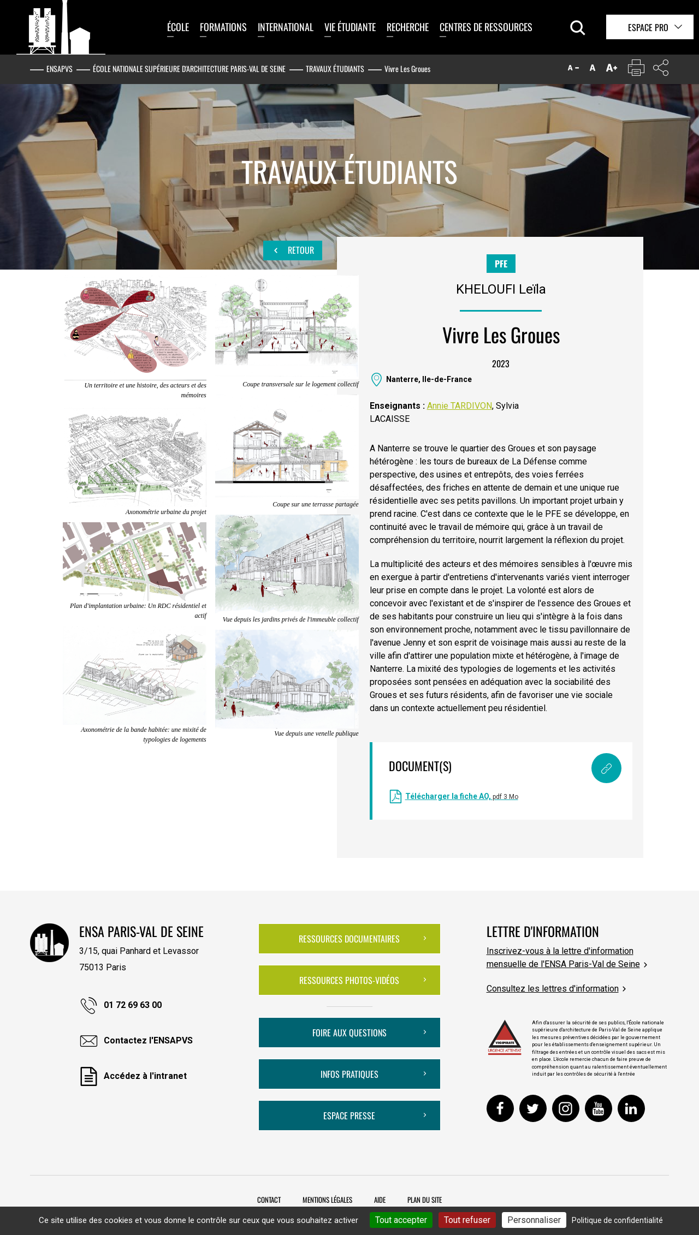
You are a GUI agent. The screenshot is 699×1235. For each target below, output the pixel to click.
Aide (380, 1199)
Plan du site (424, 1199)
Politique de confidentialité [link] (617, 1220)
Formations (223, 27)
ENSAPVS (59, 68)
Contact (269, 1199)
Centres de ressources (486, 27)
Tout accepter (401, 1220)
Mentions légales (327, 1199)
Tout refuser (467, 1220)
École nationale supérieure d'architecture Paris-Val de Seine (189, 68)
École (178, 27)
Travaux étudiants (335, 68)
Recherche (408, 27)
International (285, 27)
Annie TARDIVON (459, 406)
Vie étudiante (350, 27)
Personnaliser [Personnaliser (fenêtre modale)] (534, 1220)
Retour (292, 250)
